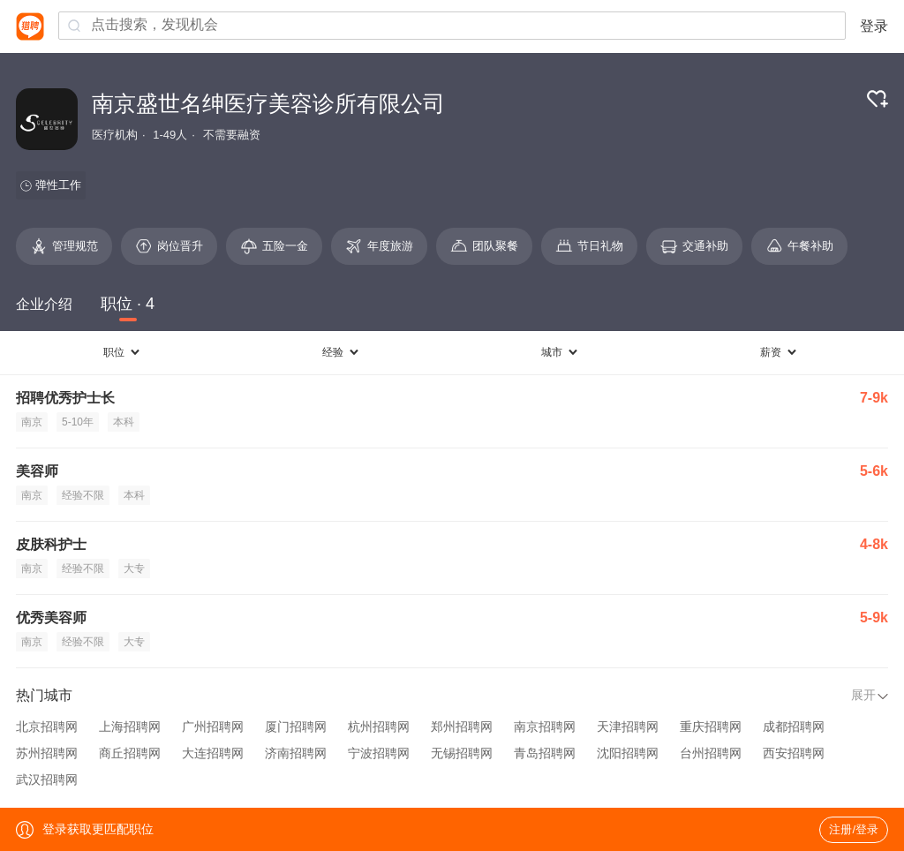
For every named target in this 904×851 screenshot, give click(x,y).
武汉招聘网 (47, 779)
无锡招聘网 (462, 753)
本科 (123, 422)
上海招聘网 (130, 726)
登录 (874, 26)
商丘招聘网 (130, 753)
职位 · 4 (127, 304)
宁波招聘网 (379, 753)
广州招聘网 (213, 726)
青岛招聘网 (545, 753)
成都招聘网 (794, 726)
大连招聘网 (213, 753)
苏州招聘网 (47, 753)
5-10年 (78, 422)
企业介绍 (44, 304)
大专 (134, 568)
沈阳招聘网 (628, 753)
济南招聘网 (296, 753)
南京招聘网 (545, 726)
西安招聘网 (794, 753)
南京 (31, 422)
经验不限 (83, 495)
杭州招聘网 (379, 726)
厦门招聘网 (296, 726)
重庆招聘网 (711, 726)
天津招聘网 (628, 726)
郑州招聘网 (462, 726)
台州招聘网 (711, 753)
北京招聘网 (47, 726)
